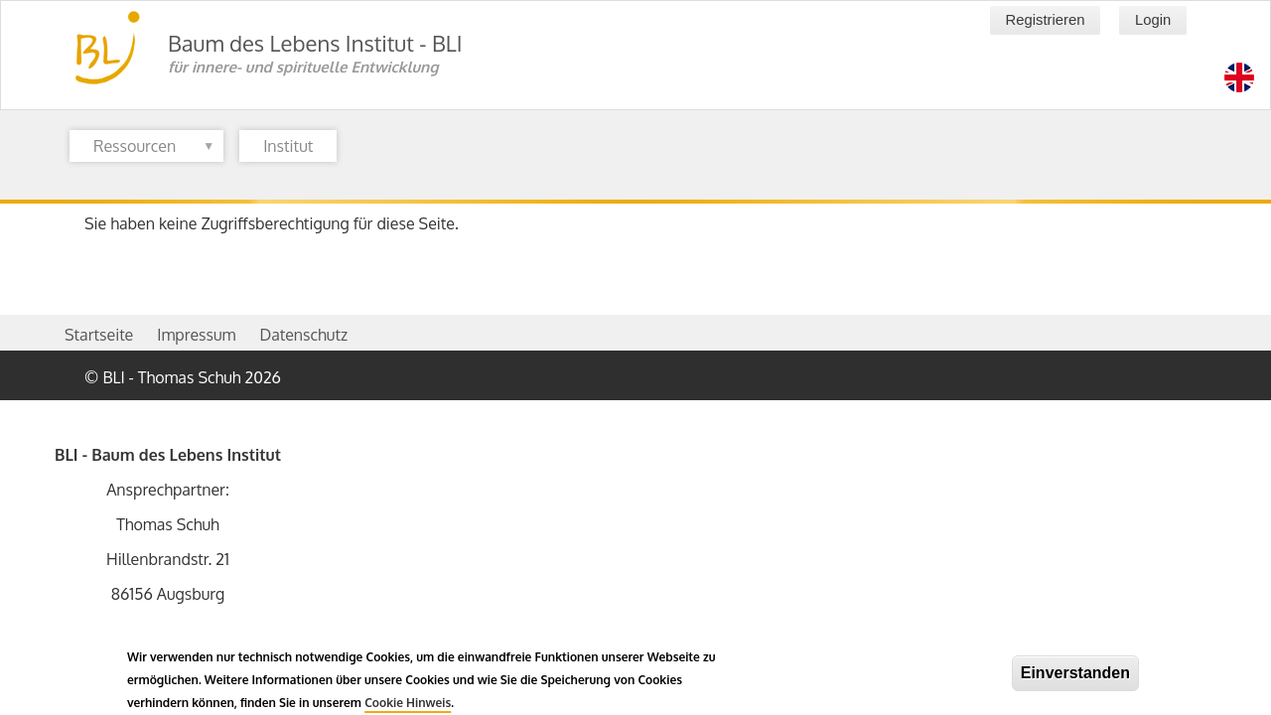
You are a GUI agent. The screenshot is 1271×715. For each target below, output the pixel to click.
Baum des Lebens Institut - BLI (315, 43)
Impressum (196, 335)
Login (1153, 20)
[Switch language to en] (1239, 77)
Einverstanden (1075, 676)
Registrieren (1044, 20)
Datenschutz (303, 335)
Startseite (99, 335)
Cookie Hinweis (407, 706)
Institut (288, 146)
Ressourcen (142, 149)
